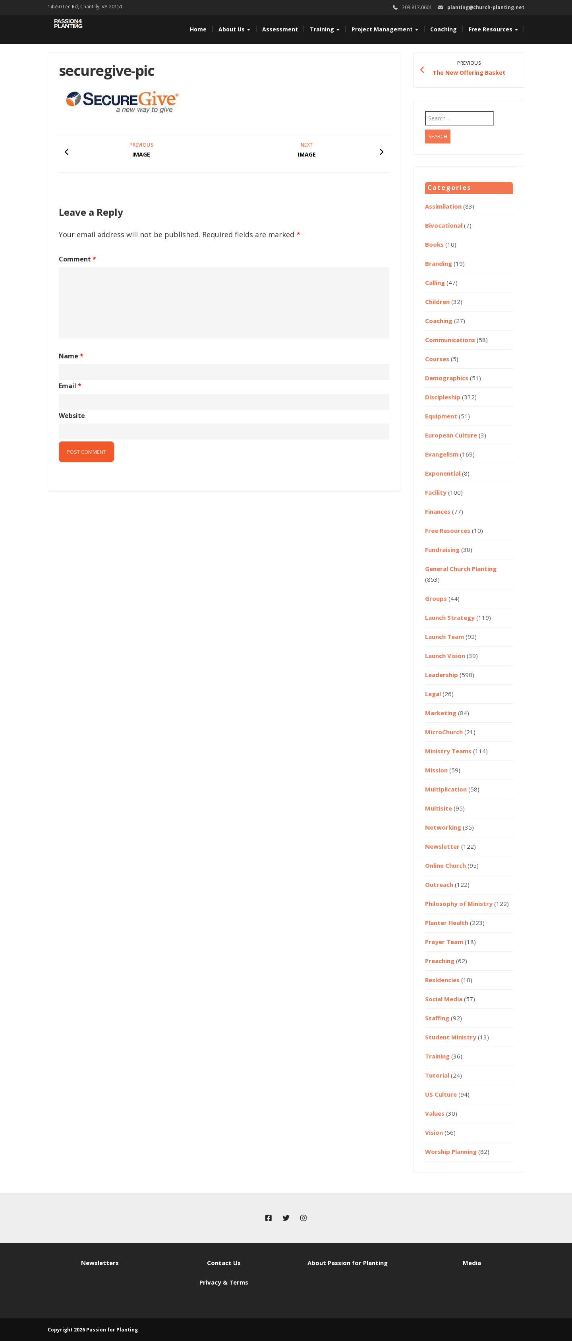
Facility (435, 492)
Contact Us (224, 1263)
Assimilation (443, 206)
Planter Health (446, 923)
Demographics (446, 378)
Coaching (443, 29)
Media (472, 1263)
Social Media (443, 999)
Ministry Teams (448, 751)
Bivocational (443, 225)
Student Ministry (450, 1037)
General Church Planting (461, 569)
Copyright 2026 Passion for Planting (93, 1329)
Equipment (441, 416)
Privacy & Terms (223, 1282)
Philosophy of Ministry (459, 904)
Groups (436, 598)
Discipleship (442, 397)
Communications (450, 340)
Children (437, 302)
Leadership (441, 675)
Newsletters (100, 1263)
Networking (443, 827)
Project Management (385, 29)
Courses (437, 359)
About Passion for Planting (347, 1263)
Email (70, 385)
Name (71, 356)
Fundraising (442, 549)
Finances (437, 511)
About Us (234, 29)
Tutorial (437, 1075)
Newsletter (442, 846)
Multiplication (446, 789)
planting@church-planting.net (485, 7)
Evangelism (441, 454)
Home (198, 29)
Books (434, 244)
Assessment (280, 29)
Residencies (442, 980)
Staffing (437, 1018)
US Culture (441, 1094)
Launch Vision (445, 656)
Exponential (442, 473)
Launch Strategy (450, 617)
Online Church (445, 865)
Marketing (440, 713)
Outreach (439, 884)
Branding (438, 263)
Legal (433, 694)
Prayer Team (444, 942)
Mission (436, 770)
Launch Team (444, 637)
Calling (435, 282)
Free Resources (493, 29)
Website (72, 415)
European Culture (451, 435)
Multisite (438, 808)
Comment (77, 259)
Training (325, 29)
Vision (434, 1132)
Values (434, 1113)
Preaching (439, 961)
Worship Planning (451, 1151)
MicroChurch (444, 732)
